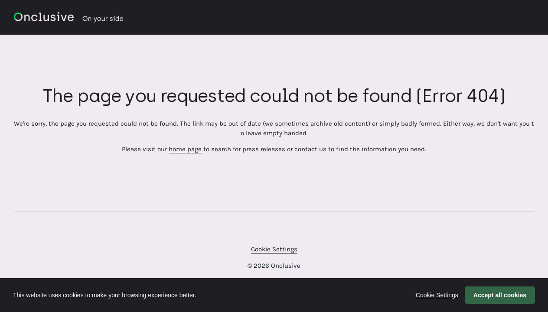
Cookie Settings (274, 249)
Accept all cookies (499, 295)
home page (185, 149)
